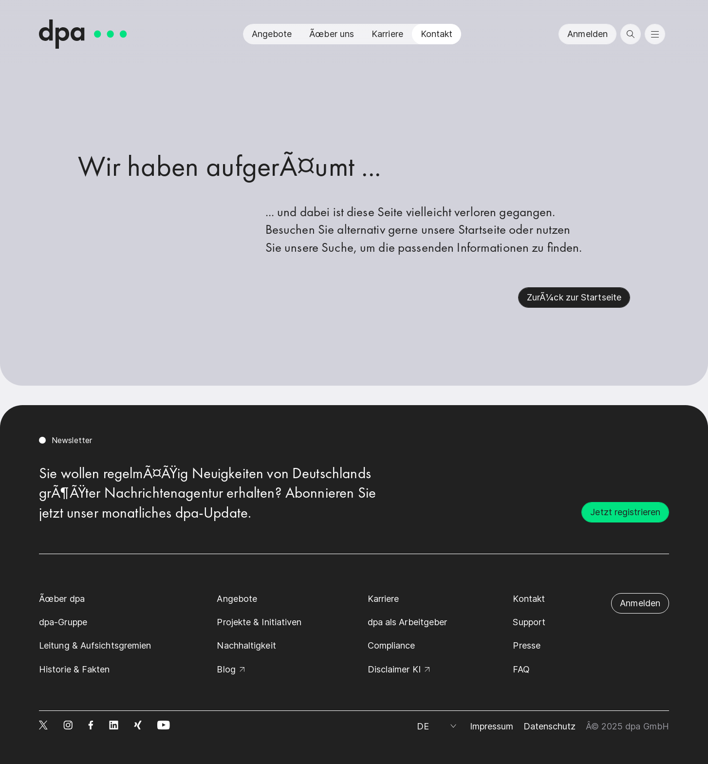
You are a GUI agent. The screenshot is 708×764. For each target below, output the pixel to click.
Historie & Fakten (74, 669)
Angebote (272, 34)
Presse (526, 645)
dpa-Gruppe (63, 622)
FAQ (521, 669)
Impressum (492, 726)
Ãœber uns (331, 34)
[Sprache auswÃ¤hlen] (438, 726)
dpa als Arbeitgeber (407, 622)
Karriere (387, 34)
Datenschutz (549, 726)
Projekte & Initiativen (259, 622)
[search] (630, 34)
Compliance (391, 645)
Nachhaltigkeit (246, 645)
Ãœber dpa (62, 599)
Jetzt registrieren (625, 512)
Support (529, 622)
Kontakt (437, 34)
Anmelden (587, 34)
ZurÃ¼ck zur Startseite (574, 297)
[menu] (655, 34)
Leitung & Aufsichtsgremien (95, 645)
